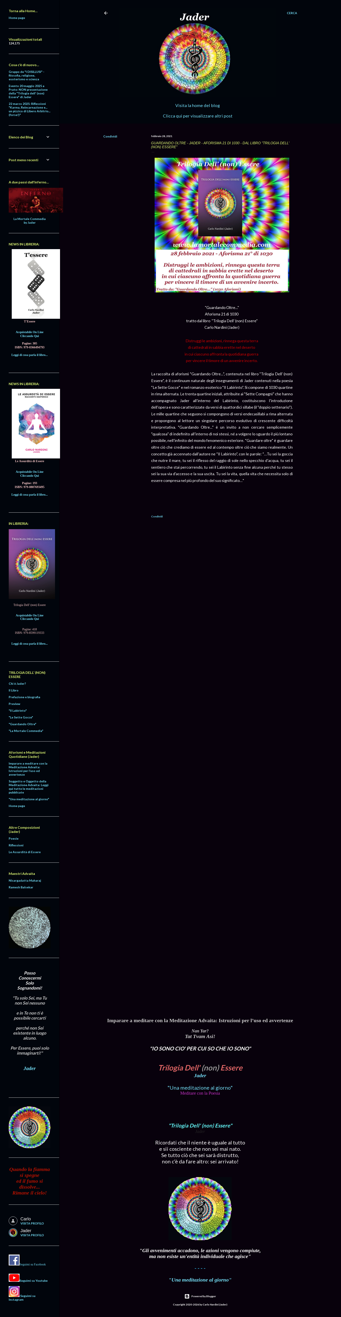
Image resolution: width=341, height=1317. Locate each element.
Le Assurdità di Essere (25, 852)
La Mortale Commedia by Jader (29, 220)
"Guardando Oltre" (22, 724)
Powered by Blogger (200, 1296)
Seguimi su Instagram (22, 1297)
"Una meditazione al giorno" (200, 1087)
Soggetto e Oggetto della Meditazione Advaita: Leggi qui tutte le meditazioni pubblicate (28, 786)
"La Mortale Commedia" (26, 731)
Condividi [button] (110, 136)
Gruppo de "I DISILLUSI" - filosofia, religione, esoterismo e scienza (26, 75)
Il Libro (13, 690)
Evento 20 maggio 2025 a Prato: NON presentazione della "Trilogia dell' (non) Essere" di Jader (28, 91)
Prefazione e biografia (24, 697)
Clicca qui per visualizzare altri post (197, 115)
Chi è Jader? (17, 683)
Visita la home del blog (197, 105)
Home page (17, 18)
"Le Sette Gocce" (21, 717)
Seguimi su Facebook (33, 1264)
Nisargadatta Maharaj (25, 880)
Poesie (13, 838)
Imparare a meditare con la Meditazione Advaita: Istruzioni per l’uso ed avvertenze (28, 769)
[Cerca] (292, 13)
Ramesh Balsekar (21, 887)
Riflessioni (16, 845)
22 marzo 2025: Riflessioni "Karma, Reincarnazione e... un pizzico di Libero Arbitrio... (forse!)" (29, 109)
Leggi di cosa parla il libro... (30, 355)
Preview (14, 704)
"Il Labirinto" (18, 710)
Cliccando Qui (29, 336)
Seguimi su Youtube (34, 1280)
